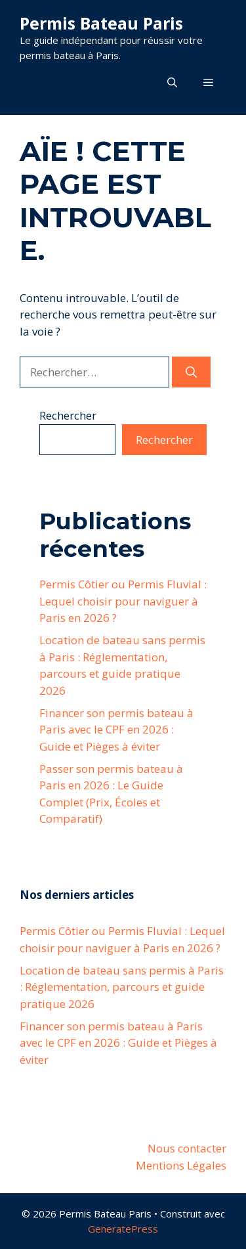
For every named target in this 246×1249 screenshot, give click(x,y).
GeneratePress (123, 1228)
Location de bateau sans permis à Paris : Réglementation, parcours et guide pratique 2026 (122, 987)
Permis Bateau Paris (101, 23)
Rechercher (67, 415)
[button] (172, 82)
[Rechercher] (191, 372)
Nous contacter (187, 1148)
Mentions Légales (181, 1165)
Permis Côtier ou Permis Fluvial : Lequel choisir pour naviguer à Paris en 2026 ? (123, 601)
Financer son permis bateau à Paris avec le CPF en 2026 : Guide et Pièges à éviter (116, 729)
